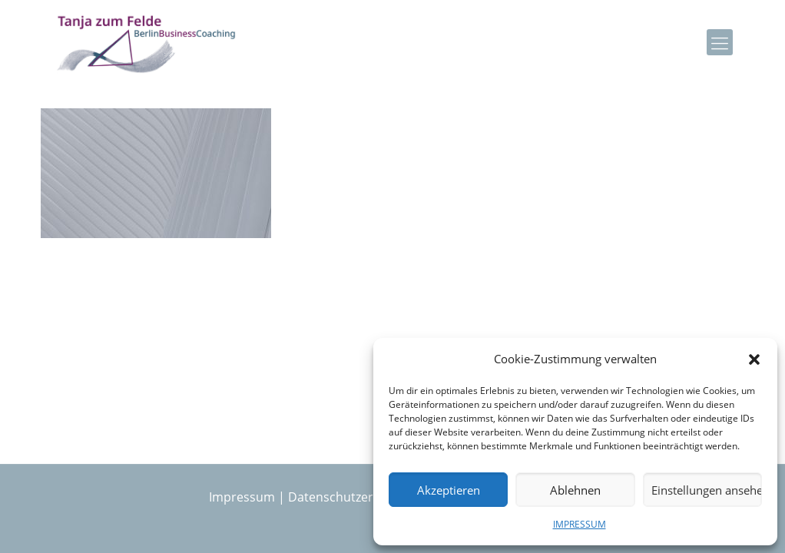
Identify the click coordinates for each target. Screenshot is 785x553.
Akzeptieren (448, 490)
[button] (754, 359)
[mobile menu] (720, 42)
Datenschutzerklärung (352, 496)
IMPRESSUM (579, 524)
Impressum (242, 496)
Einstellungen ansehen (706, 490)
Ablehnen (575, 490)
